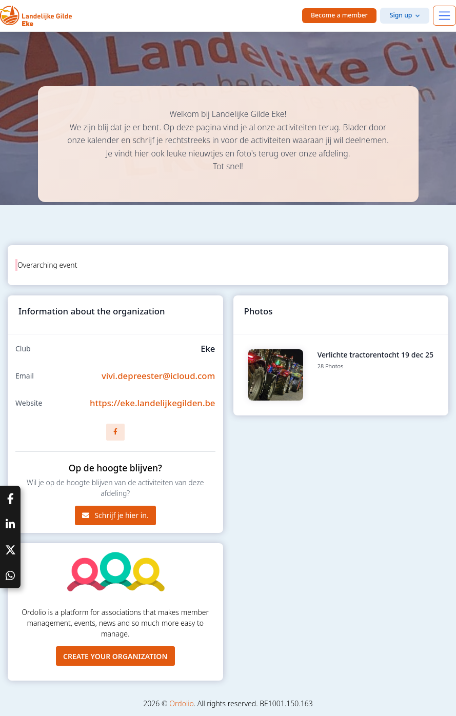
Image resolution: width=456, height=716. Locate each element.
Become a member (339, 15)
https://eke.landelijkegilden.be (152, 403)
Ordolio (181, 703)
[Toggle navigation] (444, 16)
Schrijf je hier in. (115, 515)
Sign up (401, 15)
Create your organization (115, 656)
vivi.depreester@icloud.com (158, 376)
